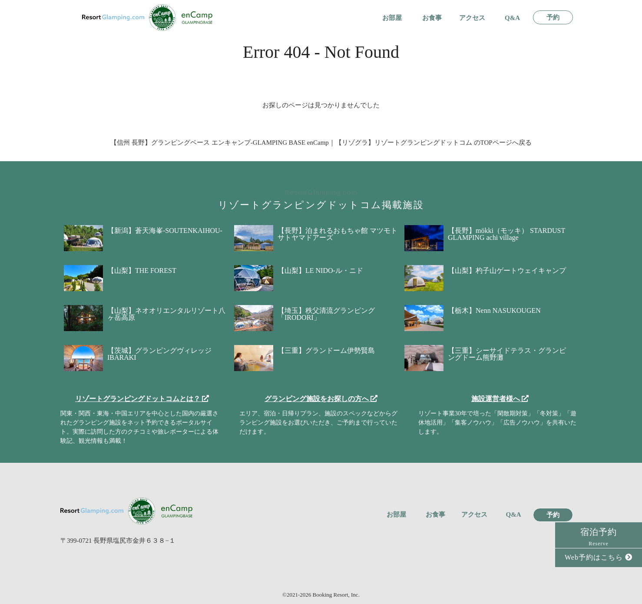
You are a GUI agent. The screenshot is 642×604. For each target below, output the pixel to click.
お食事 (432, 18)
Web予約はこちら (598, 557)
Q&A (512, 18)
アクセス (472, 18)
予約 (552, 17)
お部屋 (392, 18)
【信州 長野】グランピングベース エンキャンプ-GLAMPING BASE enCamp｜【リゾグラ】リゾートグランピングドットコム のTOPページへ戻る (320, 142)
